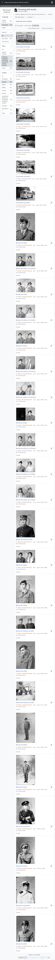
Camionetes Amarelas (23, 47)
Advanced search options (24, 21)
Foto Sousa (7, 39)
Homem (7, 82)
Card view (28, 25)
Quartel (7, 93)
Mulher (7, 85)
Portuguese (7, 25)
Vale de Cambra (7, 53)
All (2, 35)
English (7, 28)
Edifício (7, 88)
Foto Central (7, 42)
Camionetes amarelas (23, 98)
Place (3, 46)
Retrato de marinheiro (23, 826)
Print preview (19, 25)
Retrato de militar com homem (26, 268)
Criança (7, 91)
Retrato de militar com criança (25, 500)
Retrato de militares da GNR (25, 631)
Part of (4, 32)
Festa (7, 113)
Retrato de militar (21, 243)
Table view (35, 25)
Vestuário (7, 106)
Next (48, 957)
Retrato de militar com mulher (25, 320)
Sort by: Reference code (33, 28)
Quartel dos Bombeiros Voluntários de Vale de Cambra (7, 99)
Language (5, 17)
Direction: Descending (47, 28)
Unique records (7, 21)
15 (45, 957)
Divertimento (7, 109)
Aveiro (7, 68)
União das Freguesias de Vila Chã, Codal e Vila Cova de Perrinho (7, 61)
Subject (4, 73)
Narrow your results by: (7, 11)
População (7, 79)
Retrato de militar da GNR (24, 539)
